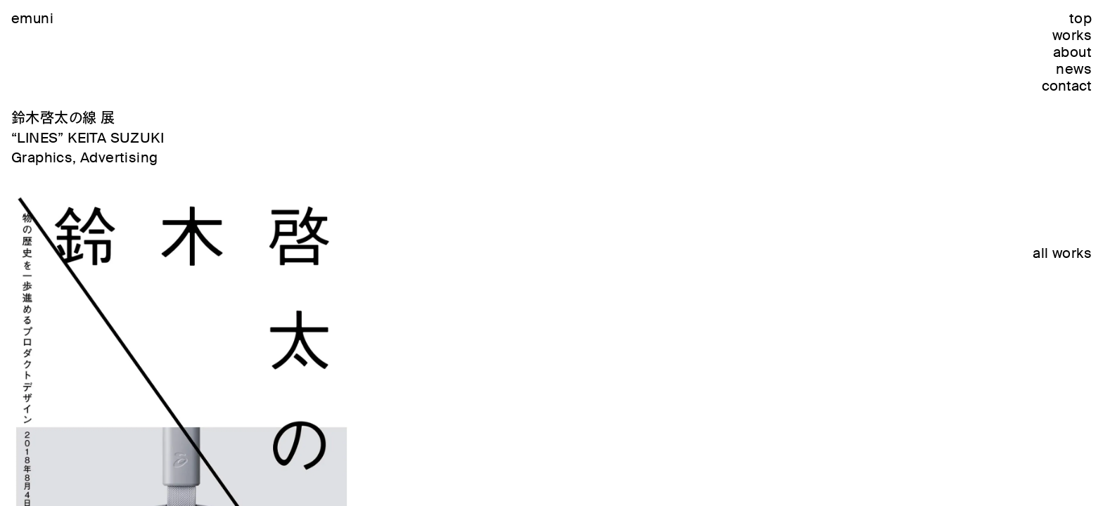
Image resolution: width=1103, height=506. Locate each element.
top (1080, 18)
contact (1067, 86)
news (1074, 69)
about (1072, 52)
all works (1062, 253)
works (1072, 35)
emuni (32, 18)
